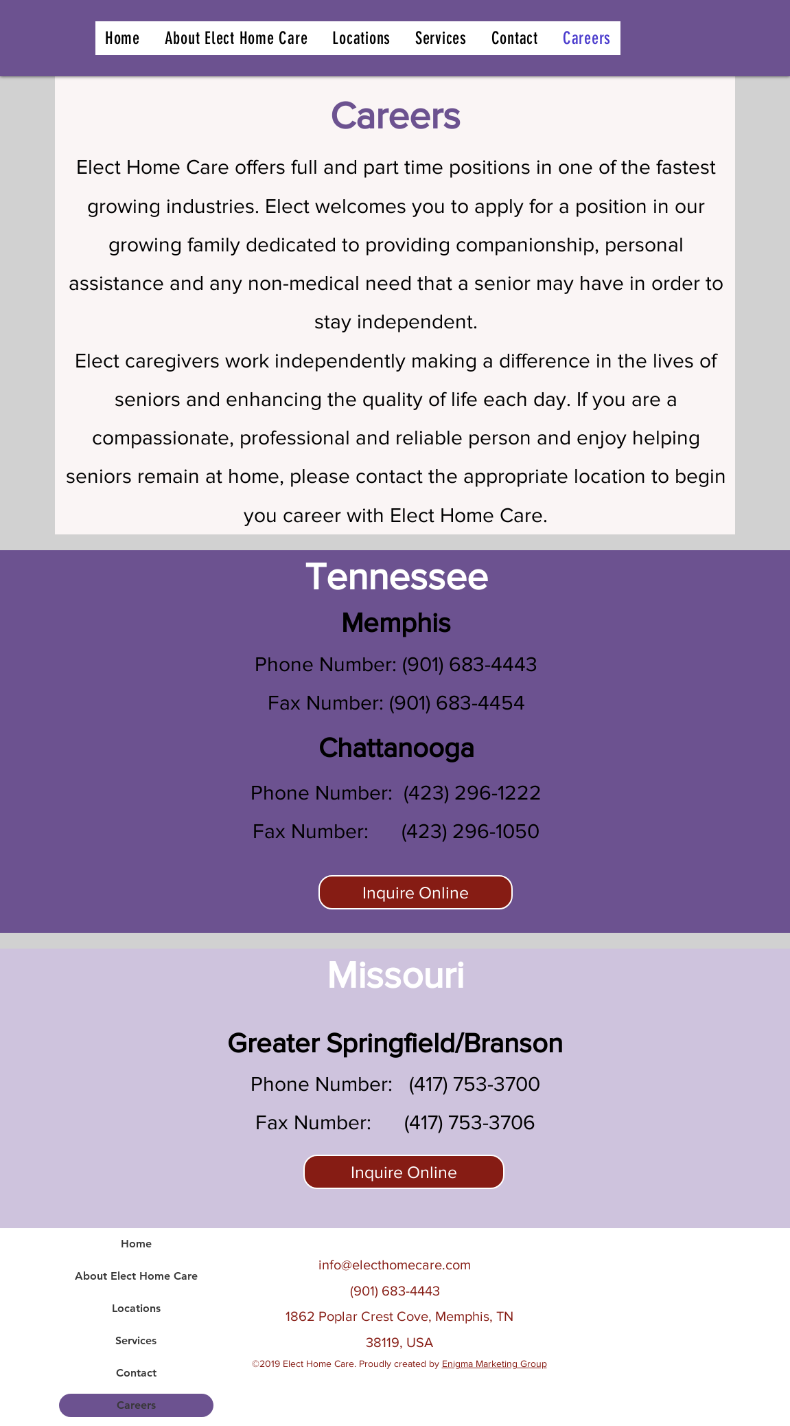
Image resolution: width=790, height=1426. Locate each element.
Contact (136, 1372)
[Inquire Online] (415, 892)
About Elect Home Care (136, 1275)
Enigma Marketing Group (494, 1363)
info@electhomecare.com (394, 1264)
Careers (136, 1405)
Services (135, 1340)
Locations (136, 1308)
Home (136, 1243)
